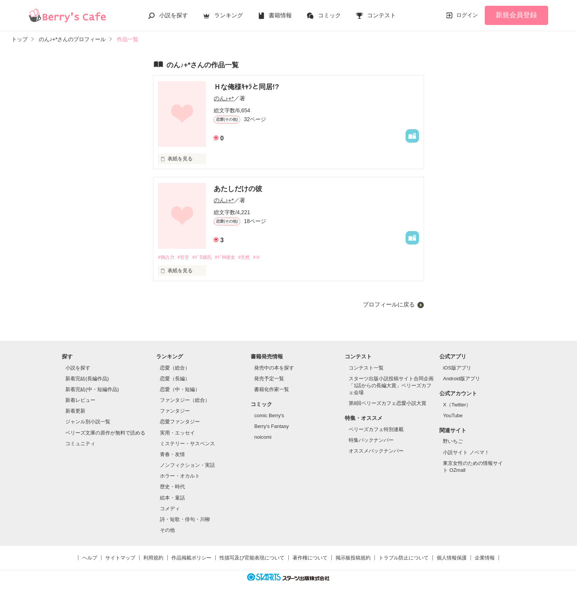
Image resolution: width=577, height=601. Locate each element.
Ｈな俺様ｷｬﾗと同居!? (246, 87)
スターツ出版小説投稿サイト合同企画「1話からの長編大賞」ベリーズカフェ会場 (391, 386)
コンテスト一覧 (366, 368)
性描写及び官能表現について (251, 558)
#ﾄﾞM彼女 (232, 257)
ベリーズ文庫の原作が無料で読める (105, 433)
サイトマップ (120, 558)
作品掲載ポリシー (191, 558)
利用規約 (153, 558)
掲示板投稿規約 (353, 558)
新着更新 (75, 412)
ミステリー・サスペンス (187, 444)
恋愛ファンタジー (180, 422)
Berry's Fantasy (271, 427)
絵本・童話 (172, 498)
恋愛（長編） (175, 379)
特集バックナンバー (371, 441)
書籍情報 (280, 15)
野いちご (453, 442)
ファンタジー (175, 412)
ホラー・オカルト (180, 476)
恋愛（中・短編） (180, 390)
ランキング (228, 15)
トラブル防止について (404, 558)
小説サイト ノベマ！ (466, 453)
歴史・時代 (172, 487)
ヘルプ (89, 558)
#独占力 (167, 257)
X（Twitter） (457, 405)
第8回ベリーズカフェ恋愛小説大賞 (387, 404)
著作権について (310, 558)
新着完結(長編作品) (87, 379)
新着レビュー (80, 401)
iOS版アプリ (457, 368)
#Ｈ (268, 257)
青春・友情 (172, 455)
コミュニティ (80, 444)
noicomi (262, 437)
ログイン (467, 15)
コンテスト (381, 15)
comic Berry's (269, 416)
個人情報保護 (452, 558)
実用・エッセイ (177, 433)
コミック (329, 15)
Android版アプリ (461, 379)
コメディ (170, 509)
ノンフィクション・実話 (187, 465)
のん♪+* (224, 98)
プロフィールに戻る (389, 305)
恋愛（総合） (175, 368)
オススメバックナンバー (376, 451)
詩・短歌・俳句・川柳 (185, 520)
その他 (167, 530)
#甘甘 (186, 257)
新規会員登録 (516, 15)
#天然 (254, 257)
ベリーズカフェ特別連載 (376, 430)
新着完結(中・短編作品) (92, 390)
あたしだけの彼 (238, 189)
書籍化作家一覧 (271, 390)
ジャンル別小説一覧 (87, 422)
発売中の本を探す (274, 368)
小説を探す (173, 15)
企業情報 (485, 558)
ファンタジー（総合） (185, 401)
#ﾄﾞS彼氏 (207, 257)
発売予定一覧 (269, 379)
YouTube (452, 416)
